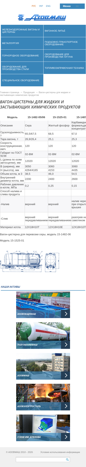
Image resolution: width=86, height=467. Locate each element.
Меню (67, 6)
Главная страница (9, 92)
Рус (34, 6)
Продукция (29, 92)
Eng (48, 6)
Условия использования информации (60, 452)
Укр (41, 6)
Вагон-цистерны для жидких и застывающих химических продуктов (35, 93)
